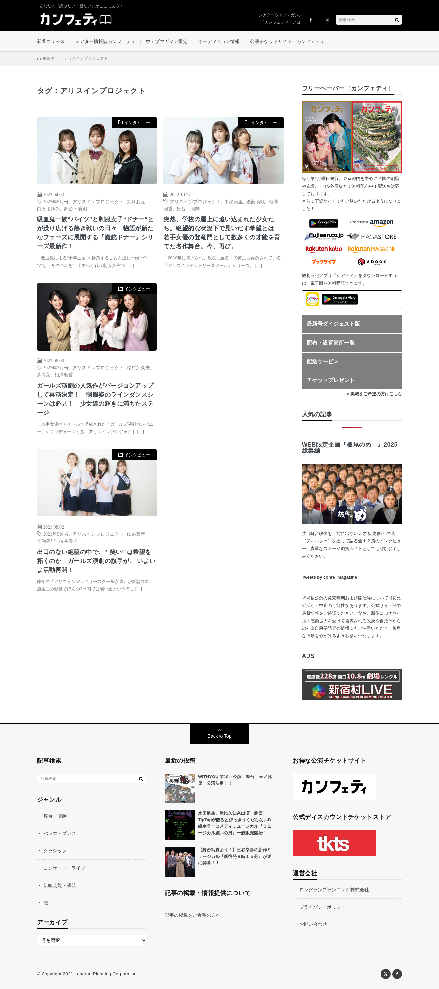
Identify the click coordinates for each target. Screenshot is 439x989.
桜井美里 (68, 540)
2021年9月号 (56, 533)
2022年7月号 (56, 367)
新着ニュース (51, 41)
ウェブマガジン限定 (167, 41)
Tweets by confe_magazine (329, 577)
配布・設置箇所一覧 (331, 343)
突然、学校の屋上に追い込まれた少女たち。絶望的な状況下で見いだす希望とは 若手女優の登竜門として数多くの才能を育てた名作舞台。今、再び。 (221, 233)
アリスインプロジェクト (98, 201)
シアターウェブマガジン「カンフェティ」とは (281, 19)
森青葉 (44, 374)
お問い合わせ (313, 924)
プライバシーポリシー (322, 907)
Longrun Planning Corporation (105, 973)
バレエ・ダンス (60, 833)
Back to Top (220, 736)
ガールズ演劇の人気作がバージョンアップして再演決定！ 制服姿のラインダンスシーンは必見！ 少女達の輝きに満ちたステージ (95, 399)
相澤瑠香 (63, 374)
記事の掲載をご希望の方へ (192, 915)
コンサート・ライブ (64, 868)
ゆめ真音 (136, 533)
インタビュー (137, 122)
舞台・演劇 (75, 208)
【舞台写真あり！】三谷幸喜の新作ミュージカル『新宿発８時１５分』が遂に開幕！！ (234, 856)
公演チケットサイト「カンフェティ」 (289, 41)
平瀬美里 (233, 201)
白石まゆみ (48, 208)
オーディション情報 (219, 41)
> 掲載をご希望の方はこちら (374, 393)
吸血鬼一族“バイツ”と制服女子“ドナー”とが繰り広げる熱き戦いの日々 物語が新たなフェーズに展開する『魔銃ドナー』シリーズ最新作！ (95, 233)
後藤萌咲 (255, 201)
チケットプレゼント (331, 380)
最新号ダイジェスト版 (333, 324)
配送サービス (323, 361)
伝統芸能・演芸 (60, 885)
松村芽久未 (138, 367)
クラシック (55, 850)
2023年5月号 (56, 201)
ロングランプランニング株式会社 (334, 889)
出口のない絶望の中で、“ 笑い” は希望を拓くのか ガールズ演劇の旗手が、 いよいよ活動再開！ (96, 561)
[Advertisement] (223, 351)
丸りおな (136, 201)
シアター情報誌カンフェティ (105, 41)
